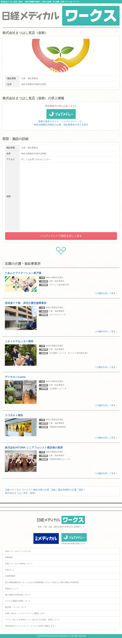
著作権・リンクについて (15, 607)
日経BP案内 (10, 576)
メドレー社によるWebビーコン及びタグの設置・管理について (32, 619)
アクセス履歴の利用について (17, 601)
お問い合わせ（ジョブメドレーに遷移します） (25, 613)
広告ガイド (10, 570)
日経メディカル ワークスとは (18, 551)
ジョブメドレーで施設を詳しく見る (61, 235)
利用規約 (9, 557)
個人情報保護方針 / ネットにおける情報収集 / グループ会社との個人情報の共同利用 (41, 582)
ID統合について (12, 588)
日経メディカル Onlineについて (19, 563)
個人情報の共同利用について (17, 595)
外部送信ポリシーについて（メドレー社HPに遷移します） (31, 626)
